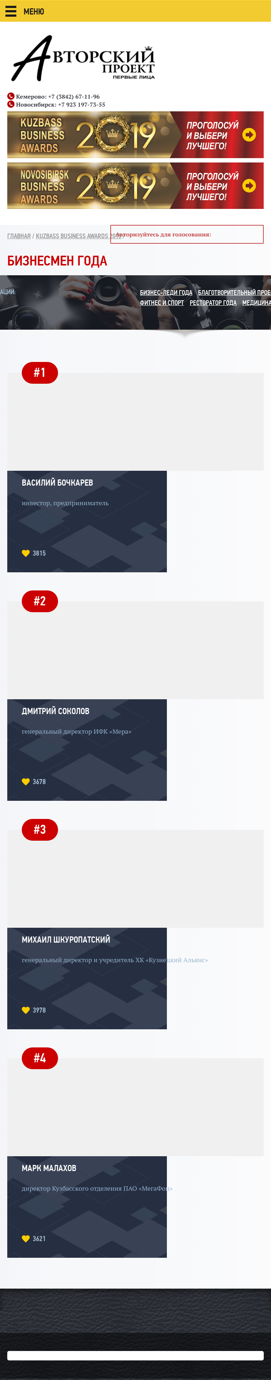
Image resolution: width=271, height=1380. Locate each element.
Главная (19, 236)
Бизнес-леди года (166, 293)
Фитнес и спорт (162, 303)
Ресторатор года (213, 303)
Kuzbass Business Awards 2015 (78, 236)
